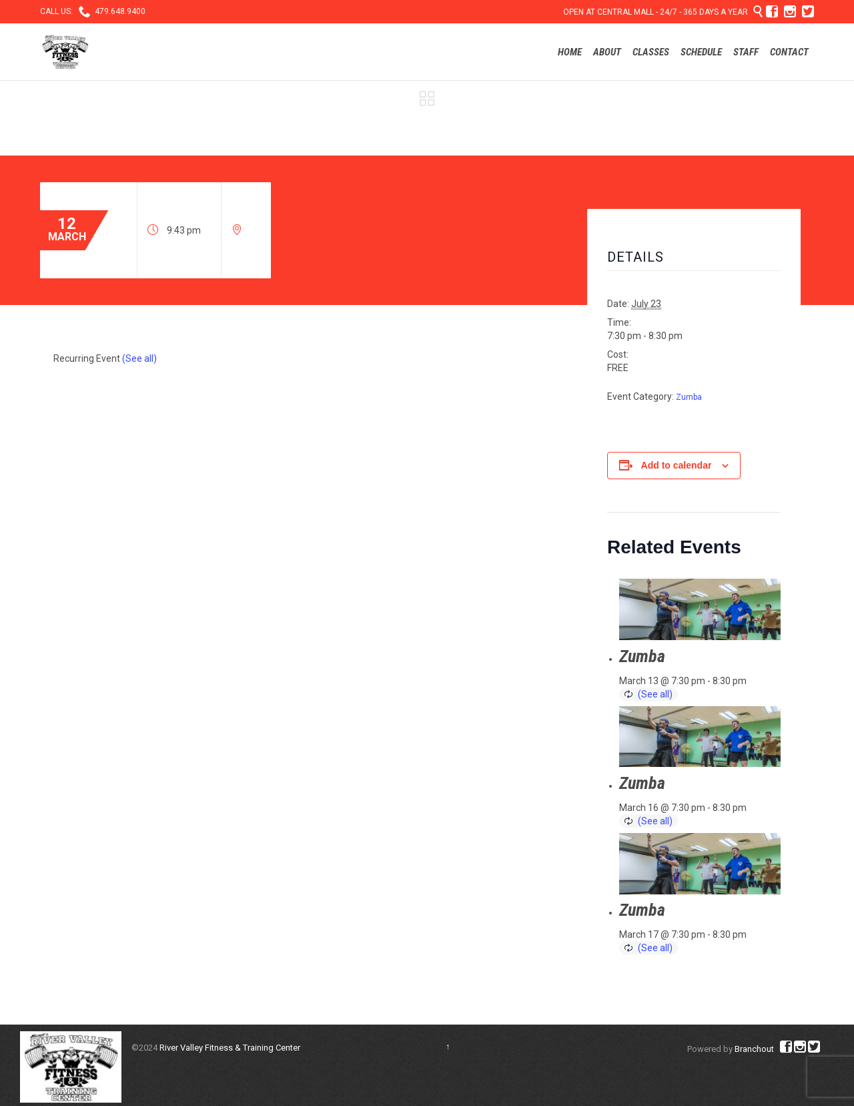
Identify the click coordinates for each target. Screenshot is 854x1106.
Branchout (754, 1049)
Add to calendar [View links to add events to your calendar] (676, 465)
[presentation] (700, 609)
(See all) (139, 358)
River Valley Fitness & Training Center (229, 1048)
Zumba (689, 397)
